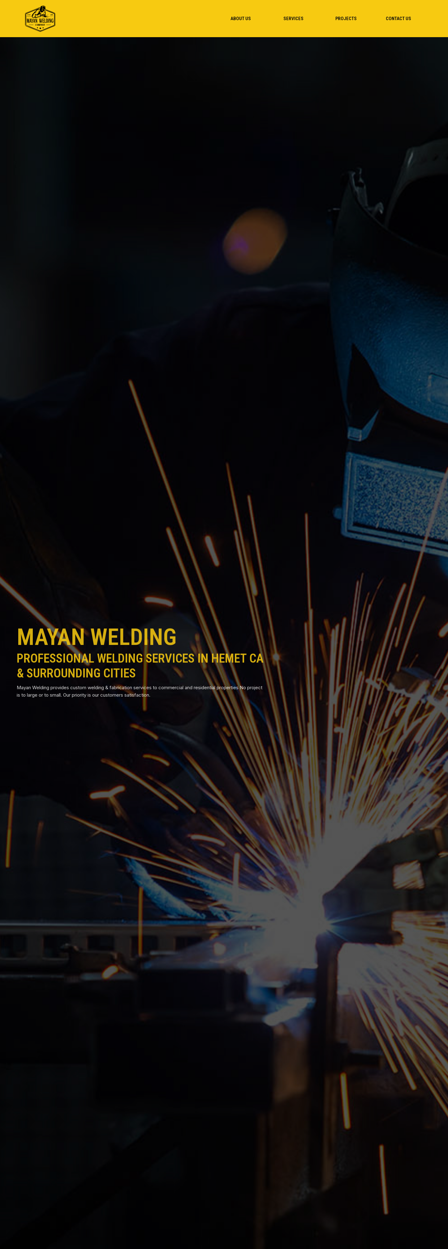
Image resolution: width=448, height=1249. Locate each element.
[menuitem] (240, 18)
